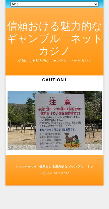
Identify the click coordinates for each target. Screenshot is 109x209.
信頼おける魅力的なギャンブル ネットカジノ (54, 38)
